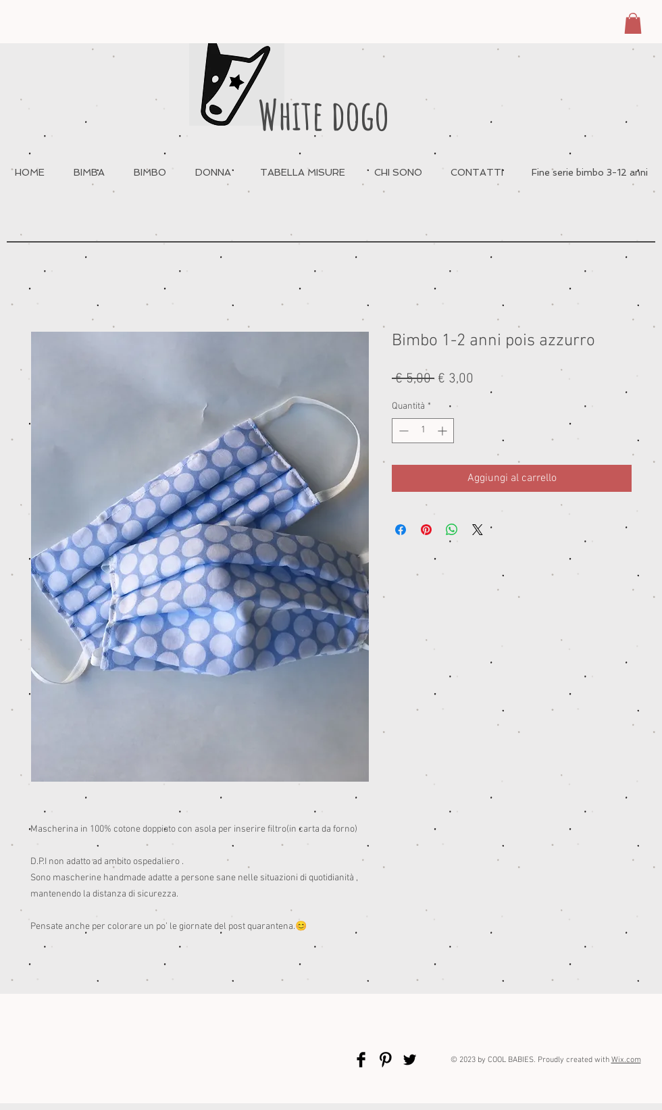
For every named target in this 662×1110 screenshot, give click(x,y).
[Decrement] (402, 431)
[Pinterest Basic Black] (385, 1059)
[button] (633, 23)
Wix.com (626, 1060)
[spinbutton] (423, 431)
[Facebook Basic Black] (361, 1059)
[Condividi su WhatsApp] (452, 530)
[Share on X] (477, 530)
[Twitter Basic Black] (409, 1059)
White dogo (323, 115)
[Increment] (443, 431)
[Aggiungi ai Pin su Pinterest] (426, 530)
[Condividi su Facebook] (400, 530)
